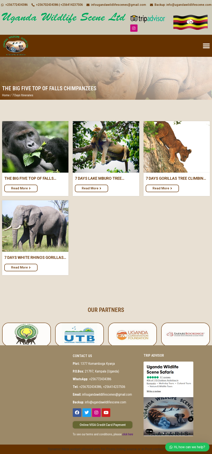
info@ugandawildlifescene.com (99, 402)
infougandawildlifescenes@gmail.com (102, 394)
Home (6, 95)
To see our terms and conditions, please (103, 434)
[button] (206, 45)
